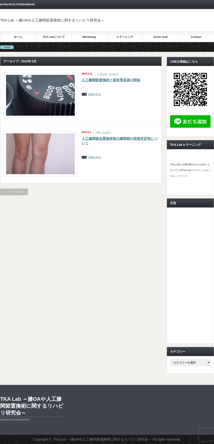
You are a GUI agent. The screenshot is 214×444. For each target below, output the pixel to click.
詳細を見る (94, 94)
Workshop (89, 36)
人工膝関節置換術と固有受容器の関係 (111, 80)
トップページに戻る (14, 192)
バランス (102, 73)
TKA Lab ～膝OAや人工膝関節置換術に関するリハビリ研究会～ (52, 20)
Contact (196, 36)
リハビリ (113, 73)
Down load (161, 36)
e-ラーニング (125, 36)
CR (98, 132)
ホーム (18, 36)
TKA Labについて (53, 36)
